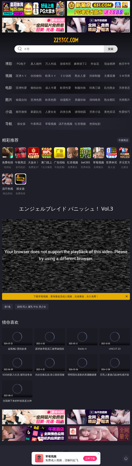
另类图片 (124, 100)
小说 (8, 111)
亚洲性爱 (21, 88)
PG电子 (21, 64)
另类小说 (94, 112)
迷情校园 (80, 112)
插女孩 (21, 124)
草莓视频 (50, 124)
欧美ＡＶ (50, 76)
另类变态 (124, 88)
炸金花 (95, 64)
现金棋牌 (109, 64)
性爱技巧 (124, 112)
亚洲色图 (36, 100)
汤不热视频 (65, 124)
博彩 (8, 63)
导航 (8, 123)
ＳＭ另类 (124, 76)
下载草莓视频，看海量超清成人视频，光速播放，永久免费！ (81, 296)
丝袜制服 (94, 76)
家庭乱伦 (36, 112)
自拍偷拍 (36, 76)
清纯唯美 (94, 100)
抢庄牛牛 (124, 64)
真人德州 (36, 64)
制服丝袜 (80, 88)
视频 (8, 75)
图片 (8, 99)
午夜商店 (36, 124)
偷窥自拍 (21, 100)
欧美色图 (50, 100)
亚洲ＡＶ (21, 76)
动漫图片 (65, 100)
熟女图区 (109, 100)
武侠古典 (65, 112)
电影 (8, 87)
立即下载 (90, 458)
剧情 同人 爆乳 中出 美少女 (31, 306)
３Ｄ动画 (65, 76)
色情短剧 (94, 124)
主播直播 (109, 76)
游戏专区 (65, 64)
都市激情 (21, 112)
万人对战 (50, 64)
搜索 (110, 49)
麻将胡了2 (80, 64)
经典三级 (94, 88)
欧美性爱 (65, 88)
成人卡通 (50, 88)
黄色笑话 (109, 112)
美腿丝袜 (80, 100)
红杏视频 (80, 124)
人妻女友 (50, 112)
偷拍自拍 (36, 88)
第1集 (7, 306)
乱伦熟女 (109, 88)
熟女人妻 (80, 76)
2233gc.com (66, 40)
